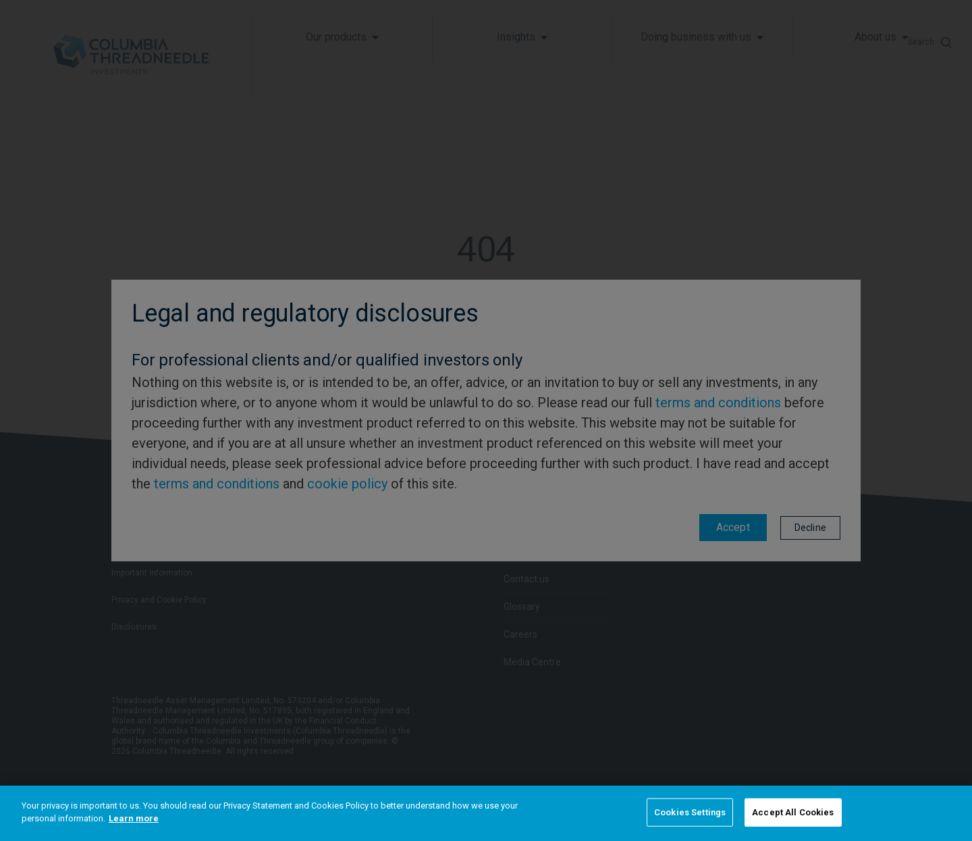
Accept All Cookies (793, 812)
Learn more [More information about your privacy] (134, 818)
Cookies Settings (690, 812)
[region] (486, 813)
